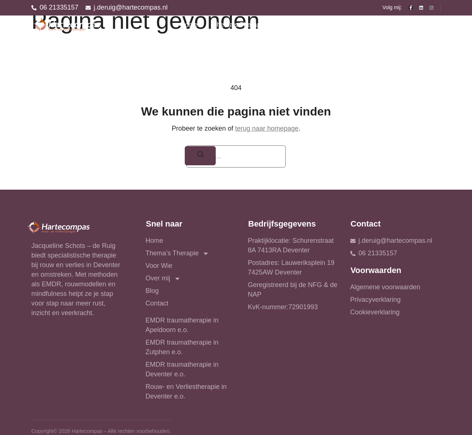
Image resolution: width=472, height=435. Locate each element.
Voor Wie (304, 24)
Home (189, 24)
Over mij (350, 25)
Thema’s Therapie (244, 25)
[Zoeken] (200, 156)
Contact (421, 24)
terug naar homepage (266, 128)
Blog (389, 24)
